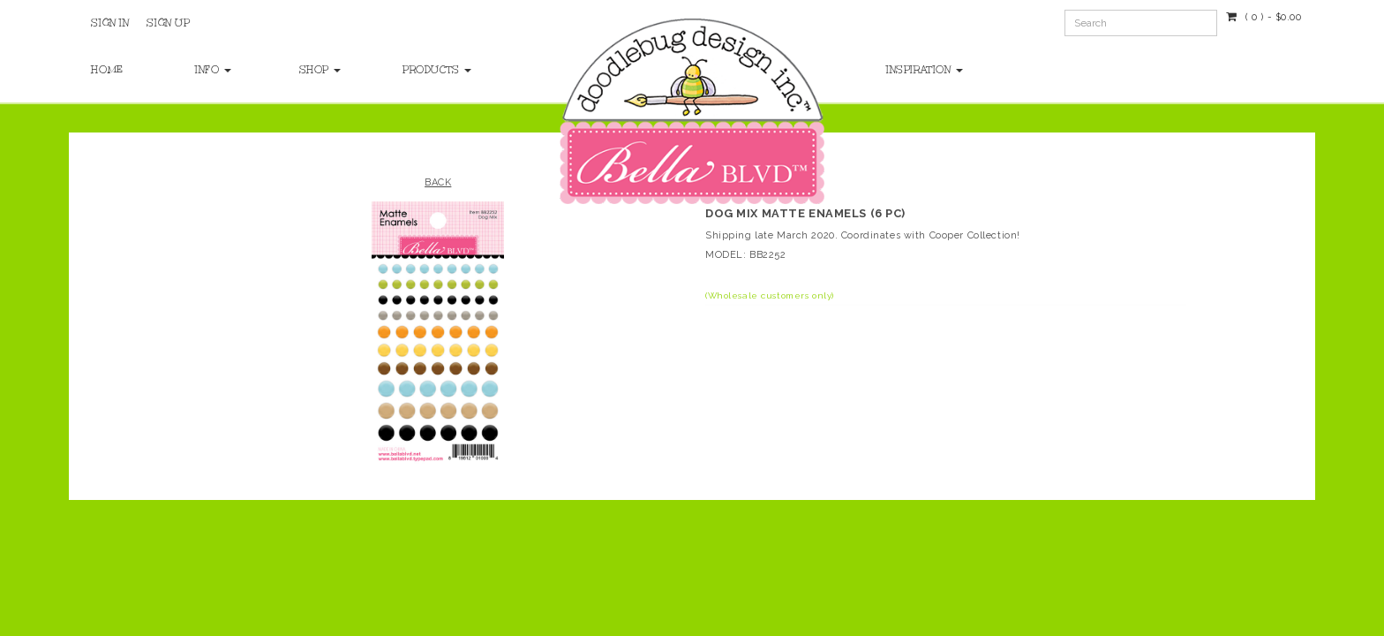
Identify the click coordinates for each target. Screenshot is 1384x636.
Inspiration (924, 70)
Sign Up (168, 23)
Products (436, 70)
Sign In (110, 23)
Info (213, 70)
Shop (320, 70)
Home (107, 70)
